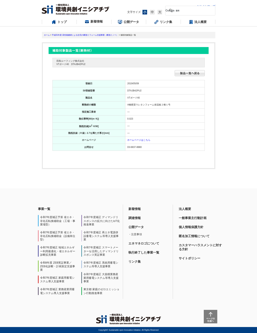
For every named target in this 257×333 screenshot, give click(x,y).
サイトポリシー (189, 258)
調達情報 (134, 218)
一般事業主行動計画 (192, 218)
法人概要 (185, 209)
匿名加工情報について (194, 236)
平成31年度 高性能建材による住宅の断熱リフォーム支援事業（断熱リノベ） (85, 35)
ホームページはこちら (138, 140)
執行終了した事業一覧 (143, 252)
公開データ (136, 227)
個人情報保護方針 (191, 227)
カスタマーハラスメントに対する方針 (200, 247)
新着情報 (134, 209)
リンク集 (134, 261)
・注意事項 (135, 234)
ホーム (47, 35)
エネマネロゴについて (143, 243)
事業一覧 (44, 209)
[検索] (187, 10)
